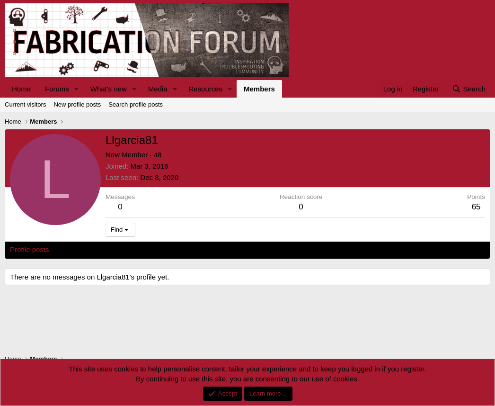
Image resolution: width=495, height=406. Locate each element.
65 (476, 206)
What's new (108, 89)
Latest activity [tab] (80, 249)
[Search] (468, 89)
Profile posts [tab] (29, 249)
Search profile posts (135, 104)
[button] (76, 89)
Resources (205, 89)
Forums (57, 89)
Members (259, 89)
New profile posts (77, 104)
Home (21, 89)
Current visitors (25, 104)
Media (158, 89)
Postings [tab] (124, 249)
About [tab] (157, 249)
